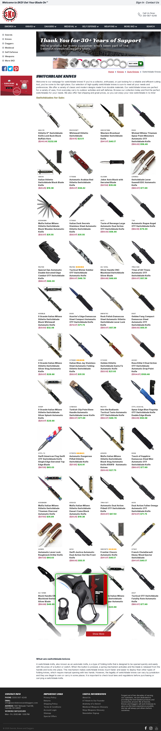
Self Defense (90, 26)
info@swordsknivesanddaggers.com (21, 703)
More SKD (130, 26)
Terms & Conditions (52, 707)
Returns (47, 701)
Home (111, 72)
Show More (98, 634)
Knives (30, 26)
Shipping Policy (51, 704)
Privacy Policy (50, 697)
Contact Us (152, 2)
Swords (10, 26)
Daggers (50, 26)
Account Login (50, 710)
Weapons (110, 26)
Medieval (70, 26)
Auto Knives (133, 72)
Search (151, 26)
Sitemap (47, 713)
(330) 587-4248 (19, 697)
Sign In (140, 2)
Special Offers (50, 716)
